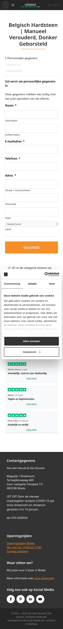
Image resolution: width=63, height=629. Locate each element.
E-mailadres (15, 141)
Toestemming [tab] (12, 283)
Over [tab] (52, 283)
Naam (10, 105)
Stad (7, 218)
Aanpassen (31, 351)
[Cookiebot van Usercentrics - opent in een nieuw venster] (45, 274)
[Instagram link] (30, 599)
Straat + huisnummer (17, 190)
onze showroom (44, 578)
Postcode (10, 204)
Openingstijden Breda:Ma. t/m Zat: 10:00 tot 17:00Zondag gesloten (24, 547)
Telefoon (12, 158)
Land (8, 229)
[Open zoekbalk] (13, 5)
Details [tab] (32, 283)
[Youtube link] (40, 599)
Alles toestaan (31, 341)
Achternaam (12, 134)
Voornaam (11, 120)
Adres (10, 175)
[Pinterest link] (20, 599)
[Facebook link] (11, 599)
